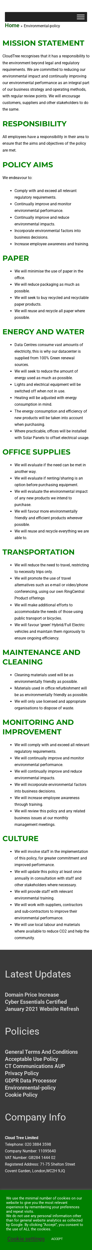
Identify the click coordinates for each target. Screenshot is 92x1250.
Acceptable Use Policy (31, 1059)
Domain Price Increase (32, 995)
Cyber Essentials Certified (36, 1002)
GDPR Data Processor (31, 1081)
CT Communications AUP (35, 1066)
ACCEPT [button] (57, 1239)
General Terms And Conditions (41, 1052)
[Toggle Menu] (81, 17)
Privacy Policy (22, 1073)
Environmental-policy (30, 1088)
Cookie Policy (21, 1095)
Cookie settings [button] (26, 1239)
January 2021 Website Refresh (42, 1009)
